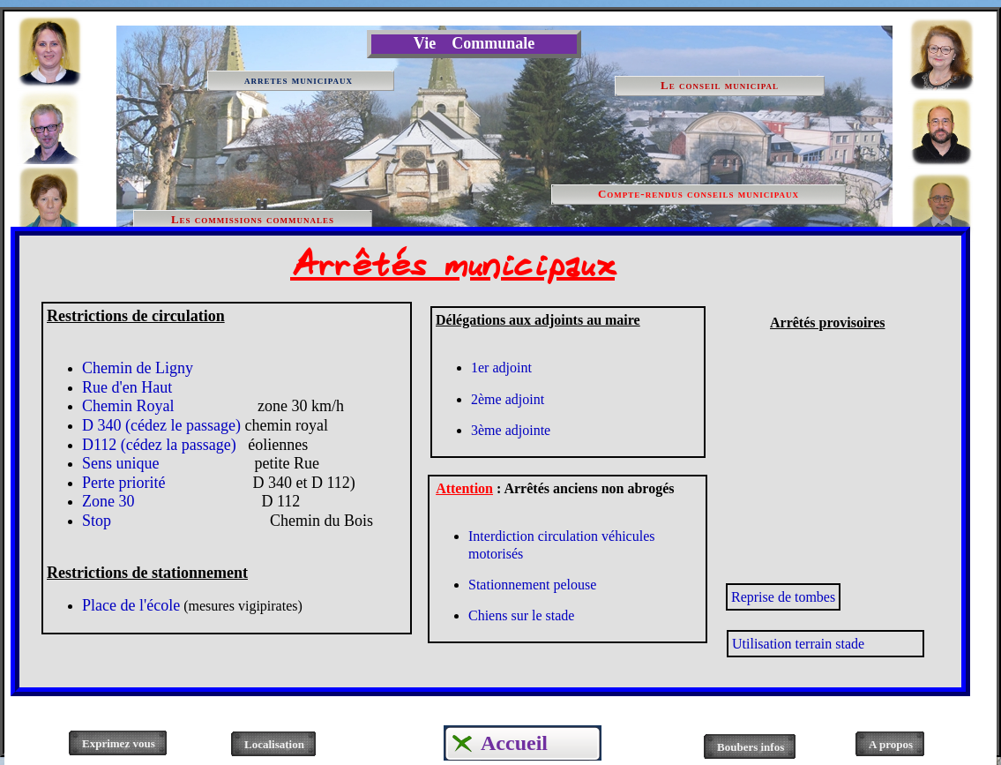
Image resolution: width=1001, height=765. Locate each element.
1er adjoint (501, 367)
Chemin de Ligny (137, 368)
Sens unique (121, 463)
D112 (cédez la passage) (159, 445)
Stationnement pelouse (532, 584)
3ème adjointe (510, 430)
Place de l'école (131, 605)
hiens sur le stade (526, 615)
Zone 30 (118, 501)
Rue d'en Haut (127, 387)
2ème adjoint (507, 399)
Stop (227, 520)
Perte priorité (127, 482)
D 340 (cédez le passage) (161, 425)
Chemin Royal (128, 406)
